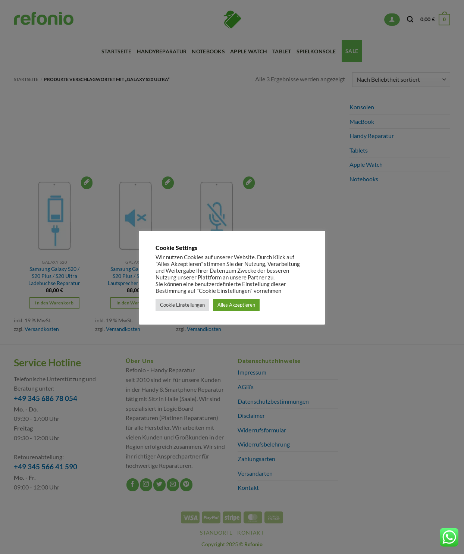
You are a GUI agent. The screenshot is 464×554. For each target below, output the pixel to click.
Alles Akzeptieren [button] (236, 305)
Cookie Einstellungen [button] (182, 305)
